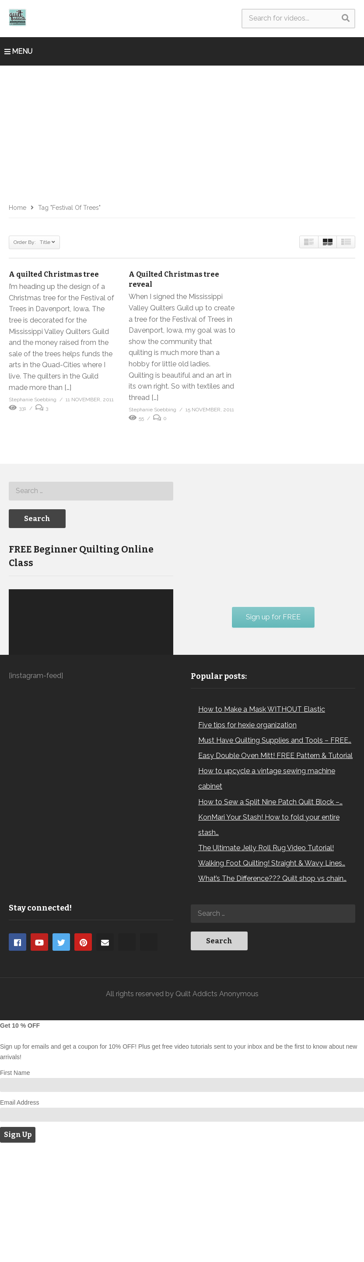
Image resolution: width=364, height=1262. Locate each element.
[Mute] (148, 734)
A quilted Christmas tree (54, 274)
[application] (91, 696)
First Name (15, 1186)
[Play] (20, 734)
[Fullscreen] (162, 734)
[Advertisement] (182, 131)
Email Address (19, 1216)
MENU (18, 51)
